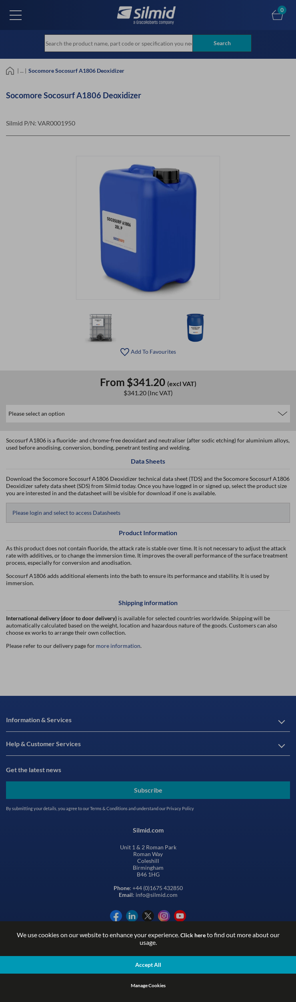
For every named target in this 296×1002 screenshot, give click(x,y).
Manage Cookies (148, 985)
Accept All (148, 964)
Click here (193, 935)
